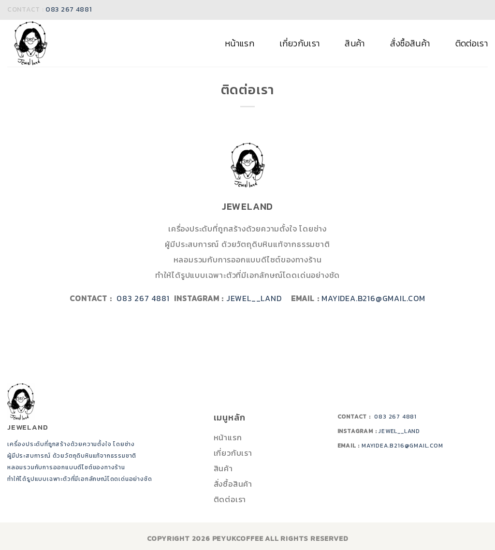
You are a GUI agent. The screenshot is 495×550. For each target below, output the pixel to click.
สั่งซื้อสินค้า (410, 43)
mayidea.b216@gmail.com (373, 298)
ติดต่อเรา (471, 43)
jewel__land (258, 298)
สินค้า (354, 43)
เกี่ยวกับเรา (299, 43)
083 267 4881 (68, 9)
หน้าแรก (239, 43)
